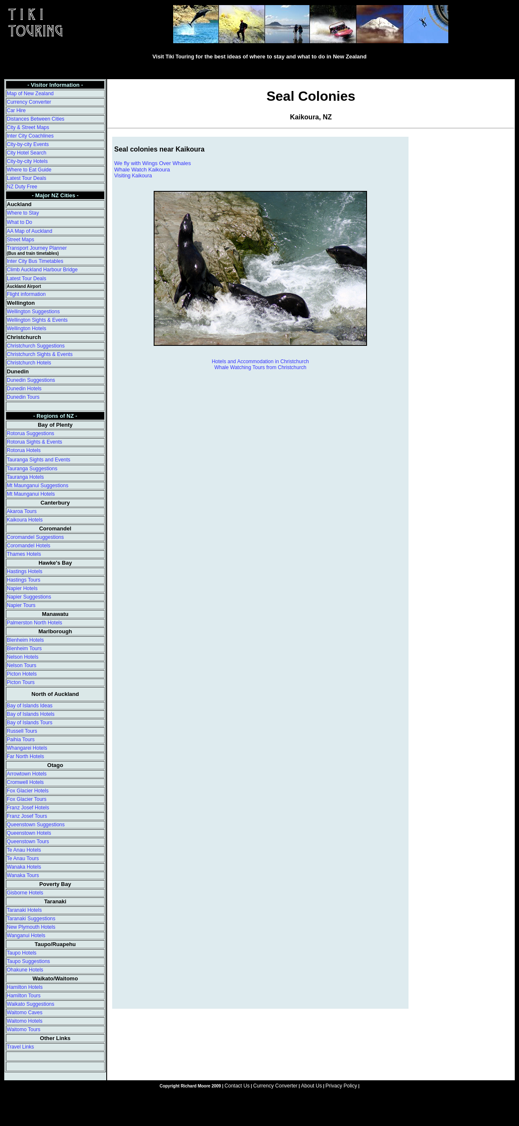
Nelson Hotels (23, 657)
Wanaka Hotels (24, 867)
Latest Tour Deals (26, 178)
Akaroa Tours (21, 511)
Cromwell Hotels (25, 782)
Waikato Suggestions (30, 1004)
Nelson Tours (21, 665)
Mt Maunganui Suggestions (37, 485)
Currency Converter (29, 102)
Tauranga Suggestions (32, 469)
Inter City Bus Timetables (35, 261)
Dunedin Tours (23, 397)
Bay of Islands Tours (29, 723)
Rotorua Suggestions (30, 433)
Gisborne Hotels (25, 893)
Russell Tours (22, 731)
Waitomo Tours (23, 1029)
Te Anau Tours (23, 858)
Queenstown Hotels (29, 833)
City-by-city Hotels (27, 161)
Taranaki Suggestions (31, 919)
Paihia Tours (21, 739)
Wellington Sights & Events (37, 320)
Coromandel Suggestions (35, 537)
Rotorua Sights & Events (34, 442)
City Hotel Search (26, 153)
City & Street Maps (28, 127)
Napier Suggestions (29, 597)
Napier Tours (21, 605)
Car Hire (16, 110)
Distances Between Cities (35, 119)
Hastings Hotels (24, 571)
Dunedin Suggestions (31, 380)
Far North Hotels (25, 756)
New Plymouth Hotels (31, 927)
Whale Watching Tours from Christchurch (260, 367)
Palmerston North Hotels (34, 623)
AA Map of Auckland (29, 231)
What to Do (19, 222)
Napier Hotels (22, 588)
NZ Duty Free (22, 187)
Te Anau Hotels (24, 850)
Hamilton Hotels (25, 987)
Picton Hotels (22, 674)
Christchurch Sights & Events (39, 354)
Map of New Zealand (30, 94)
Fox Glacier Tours (27, 799)
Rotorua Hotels (24, 450)
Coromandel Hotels (28, 546)
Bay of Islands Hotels (31, 714)
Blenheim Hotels (25, 640)
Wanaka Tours (23, 875)
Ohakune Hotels (25, 970)
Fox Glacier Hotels (28, 791)
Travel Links (20, 1047)
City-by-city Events (28, 144)
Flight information (26, 294)
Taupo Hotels (21, 953)
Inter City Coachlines (30, 136)
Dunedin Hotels (24, 389)
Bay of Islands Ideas (29, 706)
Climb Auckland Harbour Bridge (42, 270)
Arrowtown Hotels (27, 774)
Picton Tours (21, 682)
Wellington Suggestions (33, 312)
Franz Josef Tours (27, 816)
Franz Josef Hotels (28, 808)
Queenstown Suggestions (36, 825)
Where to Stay (23, 213)
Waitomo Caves (24, 1013)
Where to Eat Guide (29, 170)
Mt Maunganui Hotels (31, 494)
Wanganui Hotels (26, 935)
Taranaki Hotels (24, 910)
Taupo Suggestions (28, 961)
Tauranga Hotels (25, 477)
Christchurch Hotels (29, 363)
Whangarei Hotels (27, 748)
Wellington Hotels (26, 328)
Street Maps (20, 240)
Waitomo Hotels (24, 1021)
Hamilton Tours (24, 996)
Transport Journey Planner (37, 248)
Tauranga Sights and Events (38, 460)
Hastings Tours (23, 580)
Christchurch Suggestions (36, 346)
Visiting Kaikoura (133, 176)
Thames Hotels (24, 554)
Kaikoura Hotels (25, 520)
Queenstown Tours (28, 841)
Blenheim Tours (24, 648)
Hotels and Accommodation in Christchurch (260, 361)
